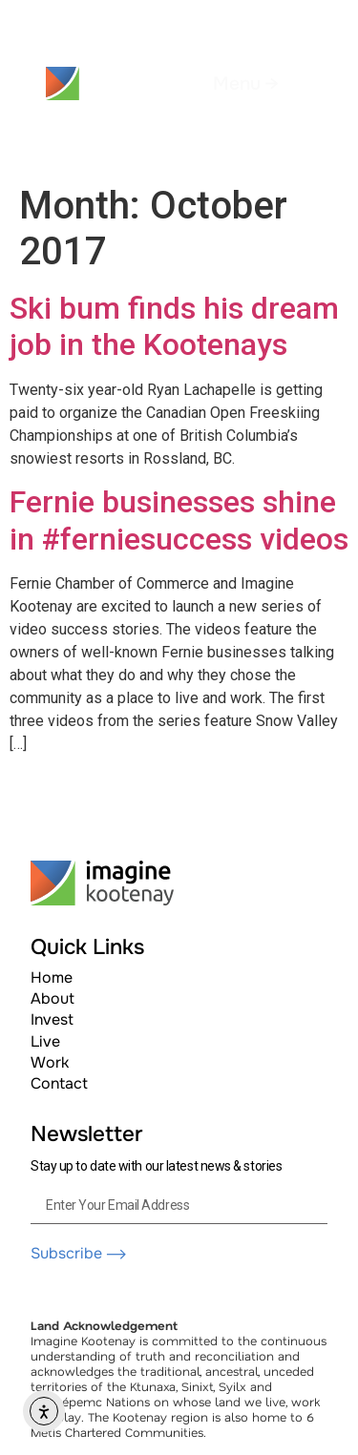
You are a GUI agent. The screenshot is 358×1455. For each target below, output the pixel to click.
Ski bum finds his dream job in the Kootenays (174, 326)
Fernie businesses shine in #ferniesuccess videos (179, 520)
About (52, 998)
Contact (59, 1083)
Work (50, 1062)
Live (45, 1041)
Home (52, 977)
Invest (52, 1019)
